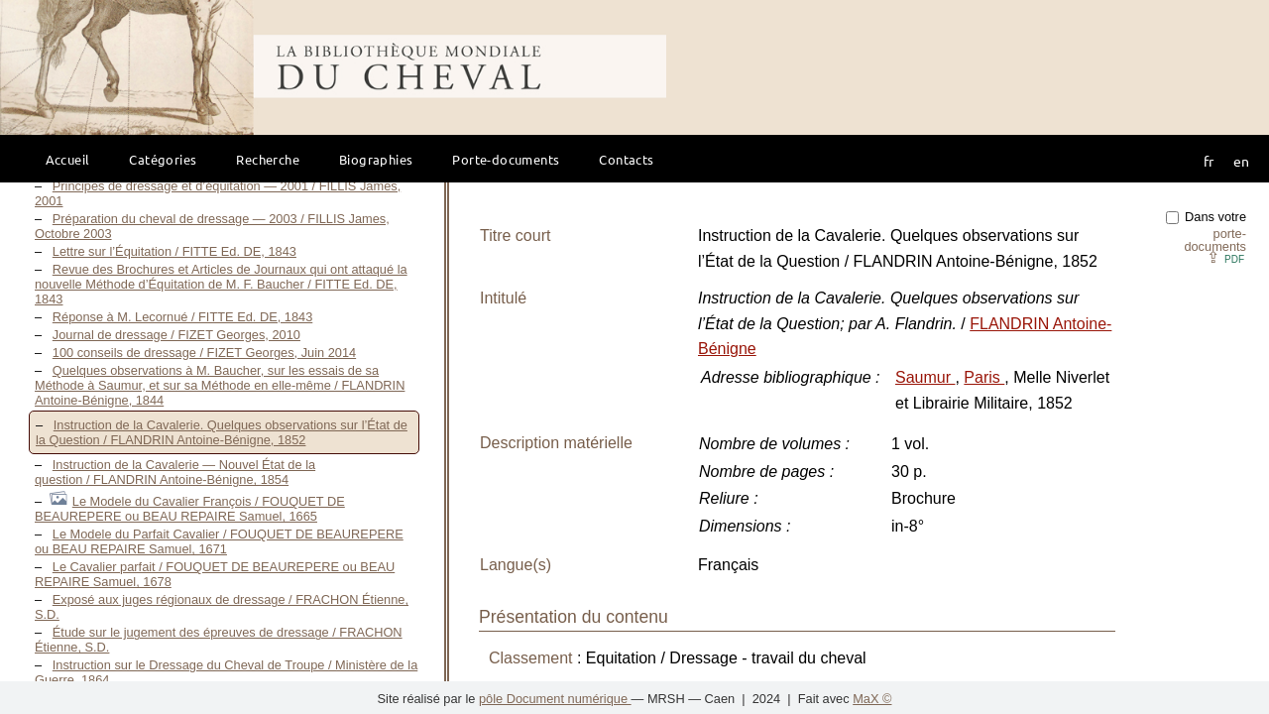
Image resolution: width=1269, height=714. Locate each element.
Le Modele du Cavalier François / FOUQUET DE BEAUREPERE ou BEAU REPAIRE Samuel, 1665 (190, 509)
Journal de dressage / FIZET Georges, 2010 (176, 334)
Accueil (68, 159)
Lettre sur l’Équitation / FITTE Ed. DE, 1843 (174, 251)
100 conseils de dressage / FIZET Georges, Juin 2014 (204, 352)
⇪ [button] (1225, 257)
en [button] (1241, 161)
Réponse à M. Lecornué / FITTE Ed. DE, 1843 (182, 316)
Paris (984, 377)
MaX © (872, 698)
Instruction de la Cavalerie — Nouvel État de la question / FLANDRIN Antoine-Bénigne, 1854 (175, 472)
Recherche (267, 159)
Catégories (162, 159)
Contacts (626, 159)
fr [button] (1208, 161)
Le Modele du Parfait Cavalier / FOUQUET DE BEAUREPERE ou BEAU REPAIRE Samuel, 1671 (219, 541)
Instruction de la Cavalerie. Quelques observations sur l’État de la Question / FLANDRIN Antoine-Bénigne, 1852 (221, 432)
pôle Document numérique (555, 698)
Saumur (925, 377)
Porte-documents (505, 159)
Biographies (375, 159)
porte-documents (1215, 240)
